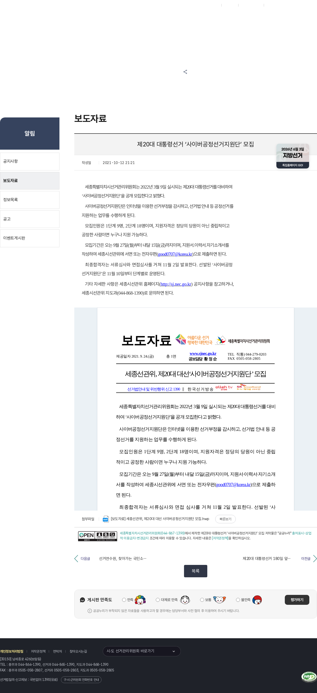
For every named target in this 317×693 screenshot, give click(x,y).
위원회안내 (196, 17)
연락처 (57, 651)
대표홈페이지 (210, 5)
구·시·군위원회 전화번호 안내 (81, 680)
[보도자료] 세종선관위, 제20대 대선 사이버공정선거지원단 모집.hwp (156, 519)
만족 (130, 600)
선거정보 (150, 17)
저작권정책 (38, 651)
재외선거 (230, 5)
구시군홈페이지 (251, 5)
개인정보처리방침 (11, 651)
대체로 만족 (169, 600)
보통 (208, 600)
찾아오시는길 (78, 651)
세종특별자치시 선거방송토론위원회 (231, 17)
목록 (195, 571)
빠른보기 (225, 519)
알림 (173, 17)
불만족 (246, 600)
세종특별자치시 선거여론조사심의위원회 (231, 36)
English (271, 5)
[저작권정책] (220, 538)
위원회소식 (126, 17)
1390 (46, 680)
